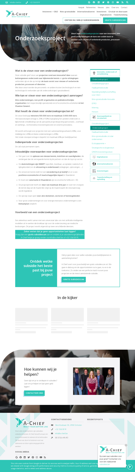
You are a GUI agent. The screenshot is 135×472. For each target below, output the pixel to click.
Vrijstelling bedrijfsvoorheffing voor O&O (104, 93)
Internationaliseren (102, 164)
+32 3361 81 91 (60, 429)
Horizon (95, 112)
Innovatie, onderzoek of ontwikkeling (104, 73)
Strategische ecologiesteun (103, 148)
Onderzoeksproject (100, 79)
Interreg (95, 107)
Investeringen (100, 171)
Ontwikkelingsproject (100, 83)
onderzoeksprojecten (90, 33)
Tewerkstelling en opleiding (102, 178)
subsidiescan (105, 465)
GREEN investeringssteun (102, 152)
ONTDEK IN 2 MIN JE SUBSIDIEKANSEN (82, 20)
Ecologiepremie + (99, 143)
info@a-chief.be (61, 433)
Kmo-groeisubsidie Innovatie (103, 99)
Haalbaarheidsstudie (100, 88)
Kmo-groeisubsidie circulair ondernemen (102, 137)
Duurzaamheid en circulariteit (101, 117)
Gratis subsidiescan (115, 20)
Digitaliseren (100, 157)
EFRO (94, 103)
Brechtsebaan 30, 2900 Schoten (68, 425)
